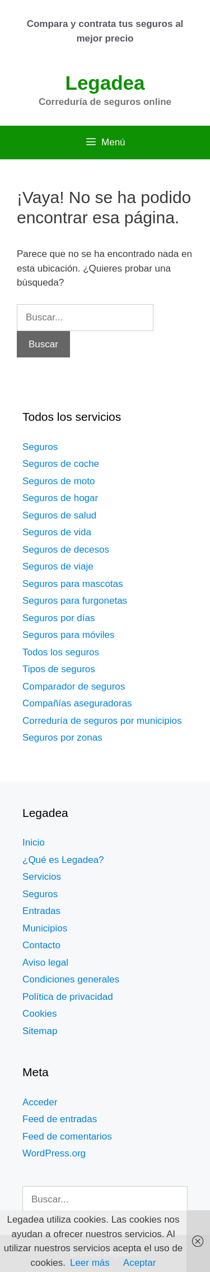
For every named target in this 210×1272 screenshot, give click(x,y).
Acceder (39, 1102)
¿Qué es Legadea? (63, 860)
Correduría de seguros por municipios (101, 720)
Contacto (41, 945)
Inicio (33, 842)
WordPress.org (54, 1153)
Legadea (105, 83)
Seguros (40, 447)
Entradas (41, 911)
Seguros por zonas (62, 737)
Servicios (41, 876)
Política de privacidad (67, 996)
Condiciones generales (70, 979)
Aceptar (139, 1262)
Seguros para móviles (68, 635)
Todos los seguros (60, 652)
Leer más (90, 1262)
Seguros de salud (59, 515)
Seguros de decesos (65, 549)
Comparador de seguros (73, 686)
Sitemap (39, 1031)
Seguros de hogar (60, 498)
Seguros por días (58, 618)
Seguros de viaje (58, 566)
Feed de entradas (59, 1119)
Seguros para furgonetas (74, 600)
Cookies (39, 1013)
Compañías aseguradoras (77, 703)
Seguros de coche (60, 463)
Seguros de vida (56, 532)
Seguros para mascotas (72, 583)
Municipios (44, 928)
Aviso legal (45, 962)
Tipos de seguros (58, 669)
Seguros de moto (58, 481)
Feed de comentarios (67, 1136)
